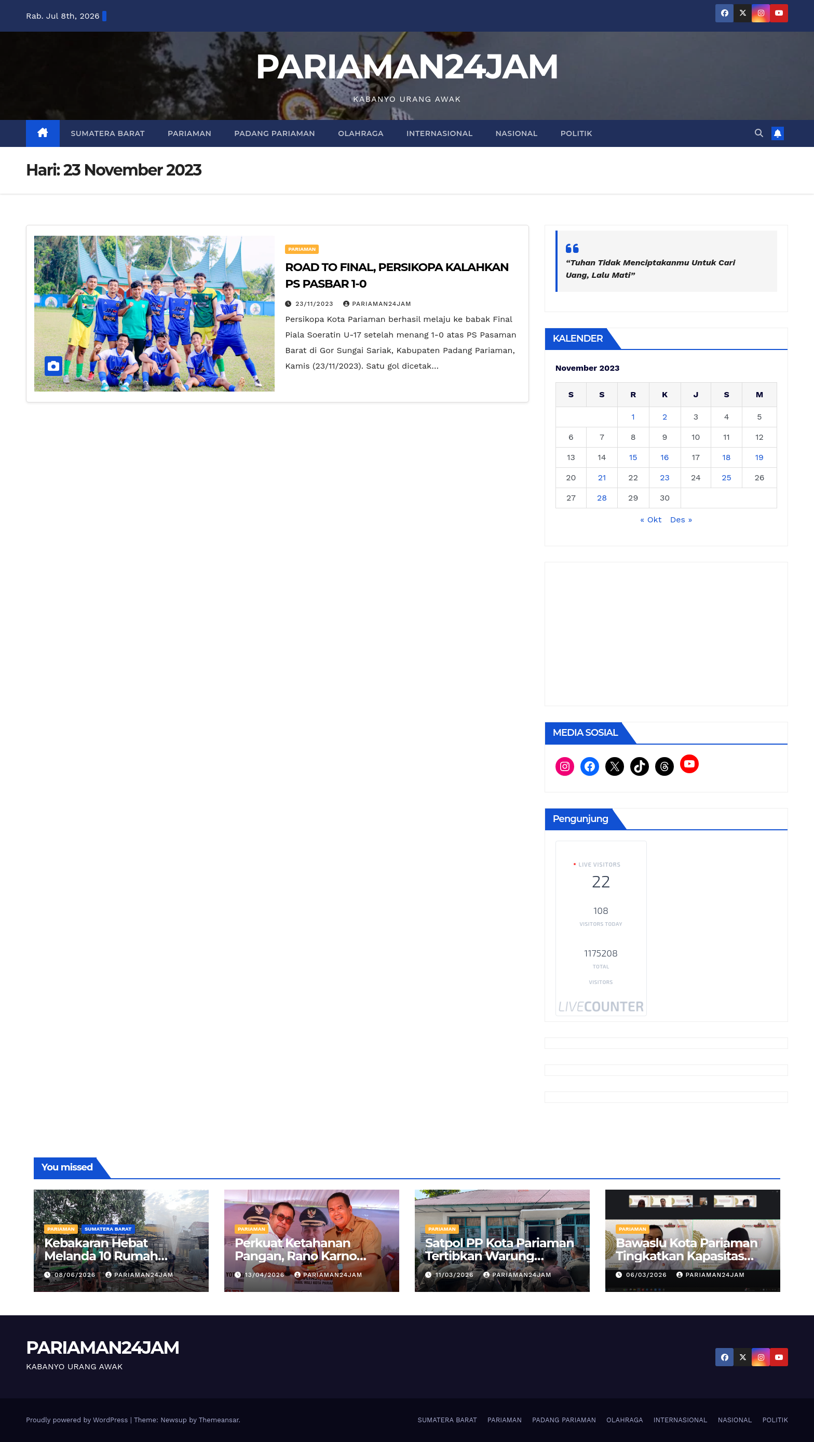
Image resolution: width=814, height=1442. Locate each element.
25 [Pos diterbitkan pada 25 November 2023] (726, 477)
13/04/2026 (266, 1274)
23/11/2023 (315, 303)
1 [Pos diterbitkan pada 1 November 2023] (633, 417)
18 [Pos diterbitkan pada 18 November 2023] (727, 457)
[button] (759, 133)
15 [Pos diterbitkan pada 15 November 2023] (633, 457)
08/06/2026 (76, 1274)
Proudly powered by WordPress (78, 1420)
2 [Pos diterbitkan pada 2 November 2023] (664, 417)
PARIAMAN (189, 133)
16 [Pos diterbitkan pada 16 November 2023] (665, 457)
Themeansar (219, 1420)
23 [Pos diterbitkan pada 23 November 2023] (665, 477)
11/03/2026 (456, 1274)
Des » (681, 519)
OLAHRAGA (361, 133)
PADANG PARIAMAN (274, 133)
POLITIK (576, 133)
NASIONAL (517, 133)
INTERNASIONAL (439, 133)
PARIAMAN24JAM (407, 66)
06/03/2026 (648, 1274)
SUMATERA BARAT (108, 133)
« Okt (650, 519)
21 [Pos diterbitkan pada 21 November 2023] (602, 477)
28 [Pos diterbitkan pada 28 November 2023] (602, 498)
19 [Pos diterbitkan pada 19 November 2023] (759, 457)
